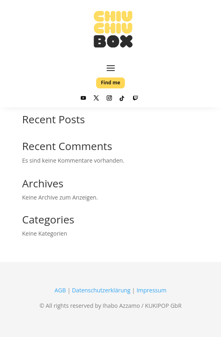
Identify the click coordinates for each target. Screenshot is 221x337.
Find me (110, 82)
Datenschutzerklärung (101, 290)
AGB (60, 290)
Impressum (152, 290)
